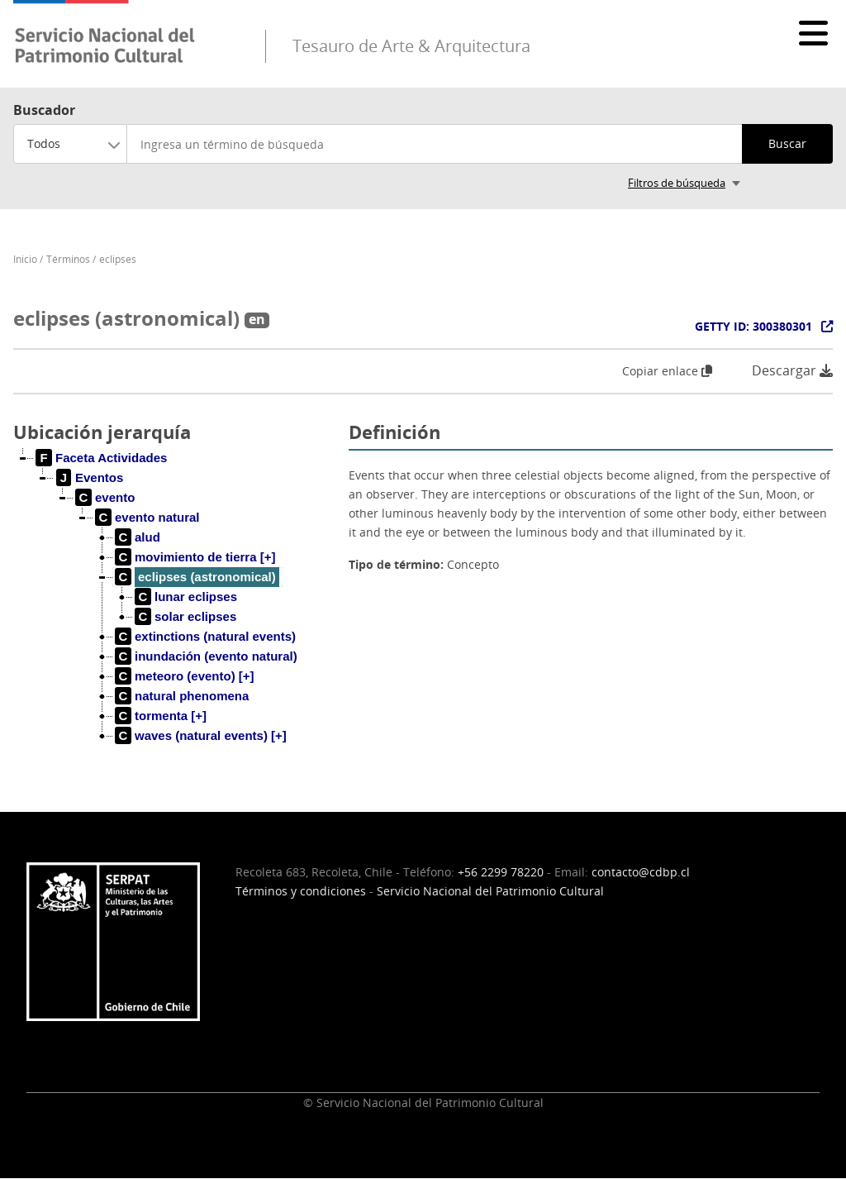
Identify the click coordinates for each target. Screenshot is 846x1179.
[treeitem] (101, 458)
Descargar (792, 371)
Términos (68, 259)
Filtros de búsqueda (676, 182)
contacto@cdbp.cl (641, 872)
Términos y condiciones (300, 891)
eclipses (117, 259)
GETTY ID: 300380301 (753, 326)
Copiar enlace (667, 371)
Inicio (25, 259)
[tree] (174, 610)
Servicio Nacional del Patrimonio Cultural (490, 891)
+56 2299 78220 (501, 872)
